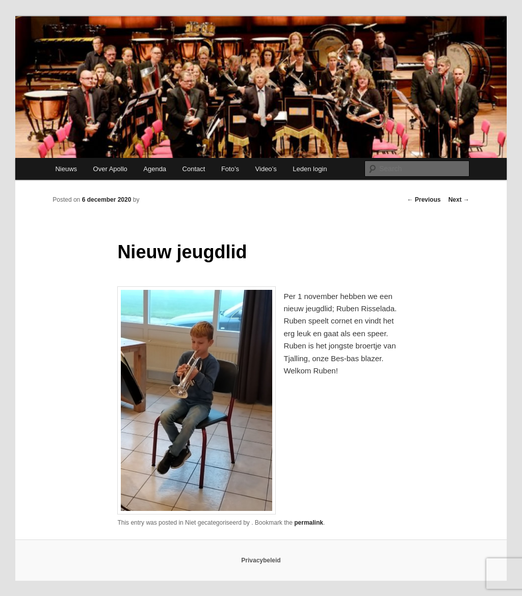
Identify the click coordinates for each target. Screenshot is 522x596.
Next (458, 199)
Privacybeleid (260, 560)
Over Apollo (110, 169)
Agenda (154, 169)
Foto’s (230, 169)
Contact (193, 169)
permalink (308, 522)
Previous (423, 199)
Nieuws (66, 169)
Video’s (266, 169)
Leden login (310, 169)
